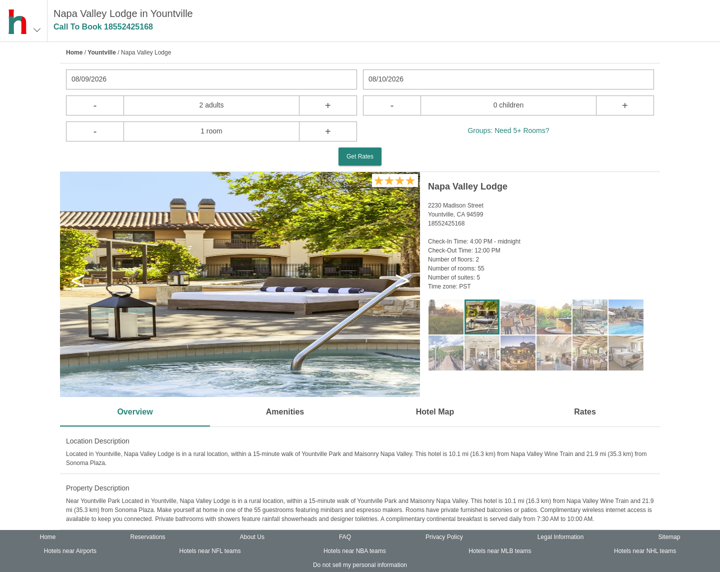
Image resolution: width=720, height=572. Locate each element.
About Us (252, 537)
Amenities (285, 412)
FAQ (345, 537)
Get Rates (360, 156)
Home (74, 52)
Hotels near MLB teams (499, 551)
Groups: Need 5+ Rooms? (508, 130)
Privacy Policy (444, 537)
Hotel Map (435, 412)
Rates (585, 412)
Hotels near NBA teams (355, 551)
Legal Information (561, 537)
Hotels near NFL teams (210, 551)
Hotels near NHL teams (645, 551)
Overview (134, 412)
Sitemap (669, 537)
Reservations (148, 537)
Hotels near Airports (70, 551)
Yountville (102, 52)
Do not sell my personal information (360, 565)
